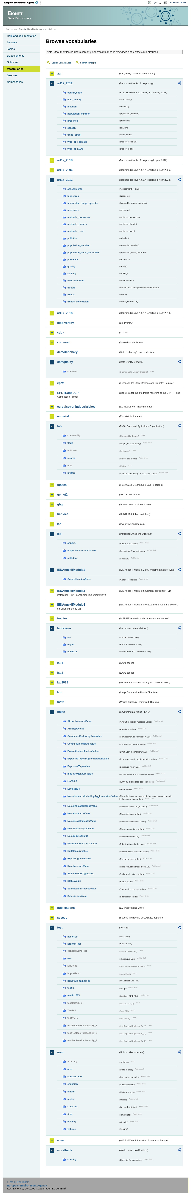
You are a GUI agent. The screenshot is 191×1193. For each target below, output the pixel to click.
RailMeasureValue (77, 851)
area (69, 1069)
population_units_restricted (83, 252)
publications (66, 907)
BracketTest (74, 943)
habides (62, 514)
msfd (60, 702)
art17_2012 (65, 179)
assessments (74, 189)
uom (60, 1052)
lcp (59, 692)
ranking (71, 273)
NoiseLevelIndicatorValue (81, 821)
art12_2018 (65, 160)
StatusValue (74, 881)
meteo (70, 1099)
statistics (72, 1106)
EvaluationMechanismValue (83, 751)
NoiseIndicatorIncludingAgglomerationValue (92, 796)
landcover (64, 628)
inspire (62, 618)
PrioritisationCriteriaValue (82, 843)
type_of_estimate (77, 141)
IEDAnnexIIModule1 (71, 569)
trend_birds (73, 134)
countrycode (74, 92)
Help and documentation (21, 35)
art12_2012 (65, 83)
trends (71, 294)
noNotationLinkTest (78, 980)
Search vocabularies (61, 63)
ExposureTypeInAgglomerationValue (88, 758)
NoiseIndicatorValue (78, 813)
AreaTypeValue (75, 728)
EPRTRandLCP (68, 392)
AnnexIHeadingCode (79, 579)
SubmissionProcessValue (81, 888)
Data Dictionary (34, 29)
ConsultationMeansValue (81, 743)
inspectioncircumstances (81, 550)
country (71, 1159)
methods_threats (77, 224)
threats (71, 287)
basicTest (72, 936)
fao (59, 426)
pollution (72, 238)
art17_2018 (65, 313)
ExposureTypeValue (78, 766)
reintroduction (75, 280)
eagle (70, 644)
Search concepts (88, 63)
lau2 (60, 672)
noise (61, 711)
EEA (22, 2)
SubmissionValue (77, 896)
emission (72, 1084)
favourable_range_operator (82, 203)
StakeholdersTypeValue (80, 873)
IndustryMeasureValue (80, 773)
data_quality (74, 99)
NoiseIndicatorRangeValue (82, 806)
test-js (70, 987)
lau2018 (62, 682)
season (71, 127)
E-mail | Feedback (18, 1182)
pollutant (72, 558)
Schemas (12, 62)
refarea (71, 458)
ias (59, 524)
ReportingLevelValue (79, 858)
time (69, 1114)
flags (70, 443)
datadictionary (67, 352)
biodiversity (65, 322)
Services (12, 75)
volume (71, 1129)
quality (71, 266)
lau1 (60, 662)
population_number (78, 113)
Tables (11, 48)
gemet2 (62, 494)
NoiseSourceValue (77, 836)
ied (59, 533)
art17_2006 (65, 170)
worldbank (64, 1150)
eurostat (63, 416)
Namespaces (15, 81)
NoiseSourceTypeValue (80, 828)
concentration (75, 1076)
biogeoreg (73, 196)
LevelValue (73, 788)
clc (69, 637)
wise (60, 1140)
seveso (62, 917)
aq (59, 73)
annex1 (71, 543)
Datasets (12, 42)
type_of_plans (75, 148)
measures (73, 210)
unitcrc (71, 473)
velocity (71, 1121)
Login (154, 2)
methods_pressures (78, 217)
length (70, 1091)
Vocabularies (15, 68)
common (63, 342)
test (59, 927)
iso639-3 (72, 781)
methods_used (75, 231)
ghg (59, 504)
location (71, 106)
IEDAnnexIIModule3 (71, 590)
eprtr (60, 383)
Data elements (15, 55)
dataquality (65, 362)
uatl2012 (72, 651)
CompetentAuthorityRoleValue (84, 736)
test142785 (73, 995)
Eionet (22, 29)
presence (72, 120)
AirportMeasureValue (79, 721)
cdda (60, 332)
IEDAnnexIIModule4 (71, 604)
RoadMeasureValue (78, 866)
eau (69, 958)
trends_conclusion (78, 301)
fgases (62, 484)
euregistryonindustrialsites (76, 406)
